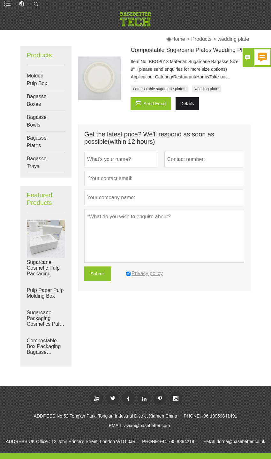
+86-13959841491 (219, 416)
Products (201, 39)
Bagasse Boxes (37, 100)
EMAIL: (116, 425)
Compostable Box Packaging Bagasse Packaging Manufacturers (44, 346)
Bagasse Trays (37, 162)
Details (187, 103)
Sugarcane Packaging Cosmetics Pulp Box (44, 318)
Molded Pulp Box (37, 79)
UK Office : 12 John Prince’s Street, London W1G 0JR (82, 441)
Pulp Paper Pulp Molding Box (45, 293)
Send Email (150, 102)
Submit (98, 273)
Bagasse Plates (37, 141)
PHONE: (192, 416)
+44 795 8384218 (176, 441)
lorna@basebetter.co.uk (241, 441)
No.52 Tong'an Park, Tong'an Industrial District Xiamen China (116, 416)
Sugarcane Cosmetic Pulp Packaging (43, 267)
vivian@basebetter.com (147, 425)
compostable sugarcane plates (159, 89)
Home (178, 39)
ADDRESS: (45, 416)
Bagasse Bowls (37, 120)
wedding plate (206, 89)
